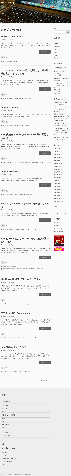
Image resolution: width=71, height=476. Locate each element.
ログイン (56, 222)
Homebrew (16, 229)
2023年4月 (57, 166)
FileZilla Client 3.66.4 (12, 36)
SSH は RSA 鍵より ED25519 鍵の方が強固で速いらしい (61, 116)
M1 (14, 194)
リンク (51, 2)
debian (56, 43)
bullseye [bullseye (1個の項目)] (3, 418)
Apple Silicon (10, 61)
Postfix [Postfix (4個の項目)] (4, 455)
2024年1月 (57, 148)
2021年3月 (57, 198)
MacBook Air (18, 98)
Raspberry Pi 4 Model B (34, 268)
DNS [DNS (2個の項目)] (3, 421)
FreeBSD (4, 162)
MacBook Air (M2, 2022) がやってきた (21, 279)
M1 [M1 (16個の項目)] (3, 439)
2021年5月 (57, 192)
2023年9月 (57, 157)
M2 (14, 61)
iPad (3, 337)
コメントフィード (59, 228)
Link (55, 210)
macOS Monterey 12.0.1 (13, 347)
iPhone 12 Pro (26, 162)
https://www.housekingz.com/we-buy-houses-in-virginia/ (62, 109)
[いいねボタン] (3, 57)
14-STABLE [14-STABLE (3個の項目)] (5, 408)
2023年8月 (57, 160)
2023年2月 (57, 169)
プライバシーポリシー (62, 2)
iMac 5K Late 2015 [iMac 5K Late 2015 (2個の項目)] (6, 427)
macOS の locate (10, 171)
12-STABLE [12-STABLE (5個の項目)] (6, 401)
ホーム (45, 2)
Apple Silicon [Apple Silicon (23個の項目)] (9, 415)
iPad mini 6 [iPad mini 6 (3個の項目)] (5, 432)
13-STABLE (14, 162)
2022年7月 (57, 172)
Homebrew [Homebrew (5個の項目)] (5, 424)
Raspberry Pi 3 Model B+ (23, 268)
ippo (13, 39)
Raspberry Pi (13, 266)
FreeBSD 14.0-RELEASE (61, 78)
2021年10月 (57, 181)
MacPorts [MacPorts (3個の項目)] (4, 452)
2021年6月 (57, 189)
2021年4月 (57, 195)
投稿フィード (58, 225)
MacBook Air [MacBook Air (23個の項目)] (8, 448)
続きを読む (45, 52)
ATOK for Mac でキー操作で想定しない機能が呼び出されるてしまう (62, 85)
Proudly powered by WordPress (22, 474)
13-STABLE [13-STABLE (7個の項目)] (6, 405)
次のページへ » (45, 381)
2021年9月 (57, 183)
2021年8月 (57, 186)
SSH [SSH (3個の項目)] (3, 464)
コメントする (20, 61)
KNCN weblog (7, 3)
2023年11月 (57, 154)
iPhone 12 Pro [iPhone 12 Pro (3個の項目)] (6, 435)
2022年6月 (57, 175)
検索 (55, 28)
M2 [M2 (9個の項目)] (3, 444)
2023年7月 (57, 163)
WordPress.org (58, 231)
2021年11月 (57, 178)
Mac (3, 61)
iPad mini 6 (20, 162)
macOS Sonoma (9, 107)
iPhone (6, 337)
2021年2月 (57, 201)
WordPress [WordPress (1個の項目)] (4, 467)
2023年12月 (57, 151)
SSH (40, 162)
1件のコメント (27, 98)
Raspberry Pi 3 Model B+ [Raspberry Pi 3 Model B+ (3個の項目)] (9, 458)
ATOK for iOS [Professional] (16, 313)
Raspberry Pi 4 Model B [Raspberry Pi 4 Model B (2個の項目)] (7, 461)
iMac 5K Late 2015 (11, 371)
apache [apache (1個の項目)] (3, 411)
